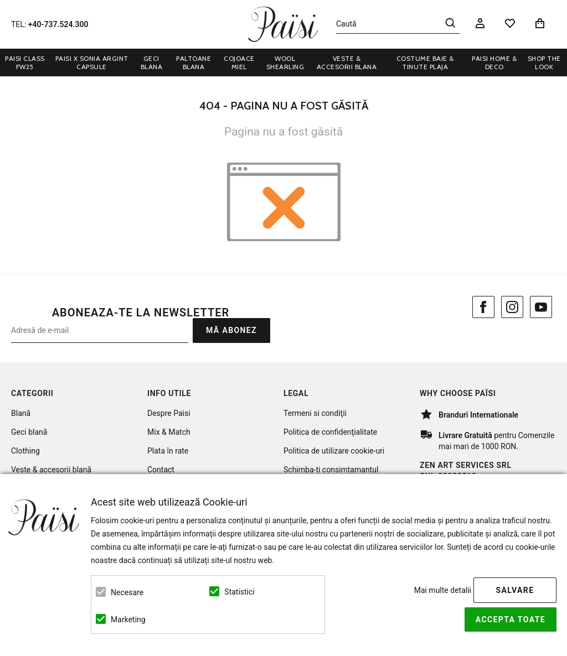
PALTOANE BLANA (193, 62)
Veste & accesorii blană (51, 469)
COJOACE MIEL (239, 62)
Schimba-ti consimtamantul (331, 469)
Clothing (25, 450)
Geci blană (29, 432)
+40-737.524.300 (58, 24)
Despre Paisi (168, 413)
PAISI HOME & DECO (494, 62)
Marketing (128, 619)
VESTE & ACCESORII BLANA (347, 62)
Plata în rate (167, 450)
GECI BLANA (152, 62)
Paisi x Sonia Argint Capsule (91, 62)
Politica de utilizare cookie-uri (334, 450)
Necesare (127, 592)
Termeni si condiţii (315, 413)
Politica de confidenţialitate (330, 432)
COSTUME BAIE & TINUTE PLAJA (425, 62)
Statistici (239, 591)
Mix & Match (168, 432)
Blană (20, 413)
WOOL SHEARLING (285, 62)
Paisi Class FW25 (25, 62)
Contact (160, 469)
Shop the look (544, 62)
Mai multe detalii (442, 590)
